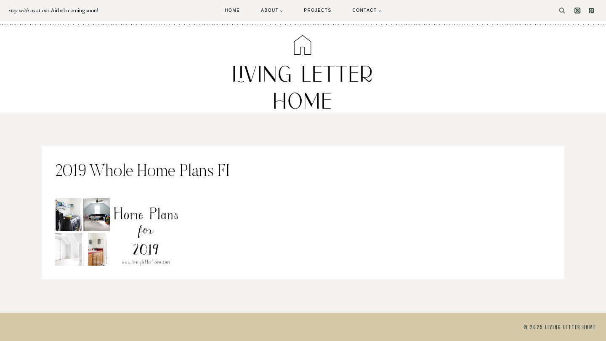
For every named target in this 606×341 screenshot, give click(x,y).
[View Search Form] (562, 10)
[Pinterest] (591, 11)
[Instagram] (577, 11)
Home (232, 10)
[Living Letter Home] (303, 72)
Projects (317, 10)
